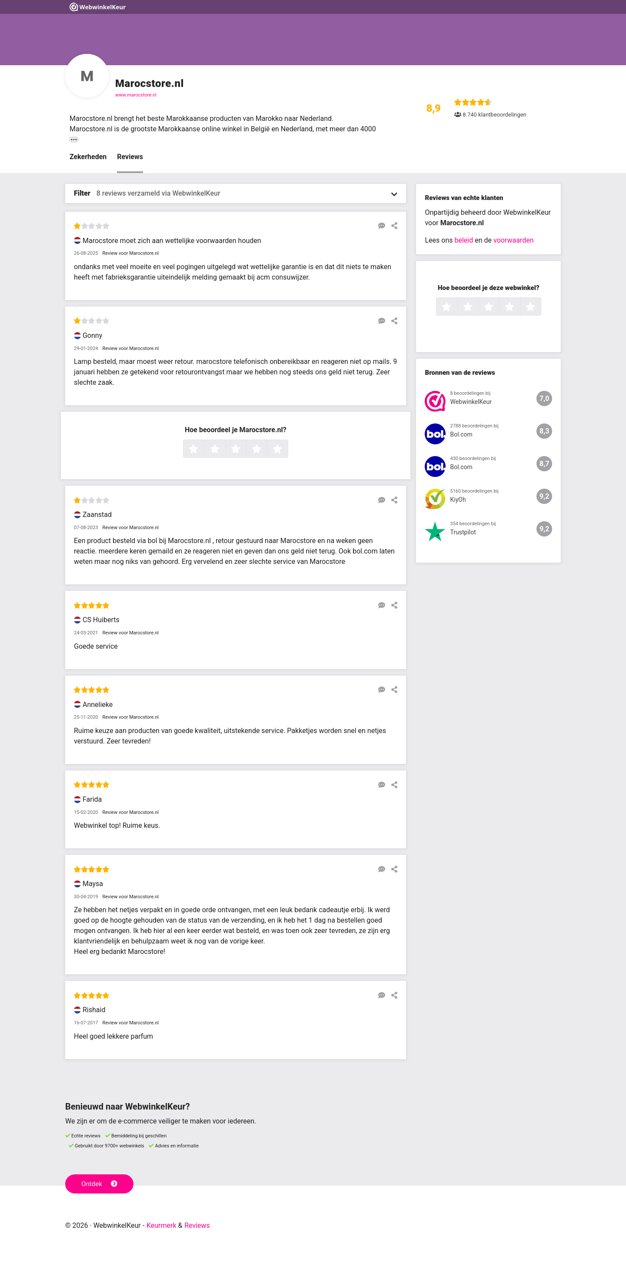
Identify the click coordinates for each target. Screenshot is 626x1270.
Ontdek (99, 1184)
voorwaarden (513, 240)
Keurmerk (161, 1225)
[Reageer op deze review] (379, 225)
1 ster (203, 449)
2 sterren (224, 449)
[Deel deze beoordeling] (392, 225)
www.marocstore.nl (135, 95)
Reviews (130, 157)
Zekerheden (88, 157)
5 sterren (287, 449)
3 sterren (245, 449)
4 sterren (266, 449)
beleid (463, 240)
